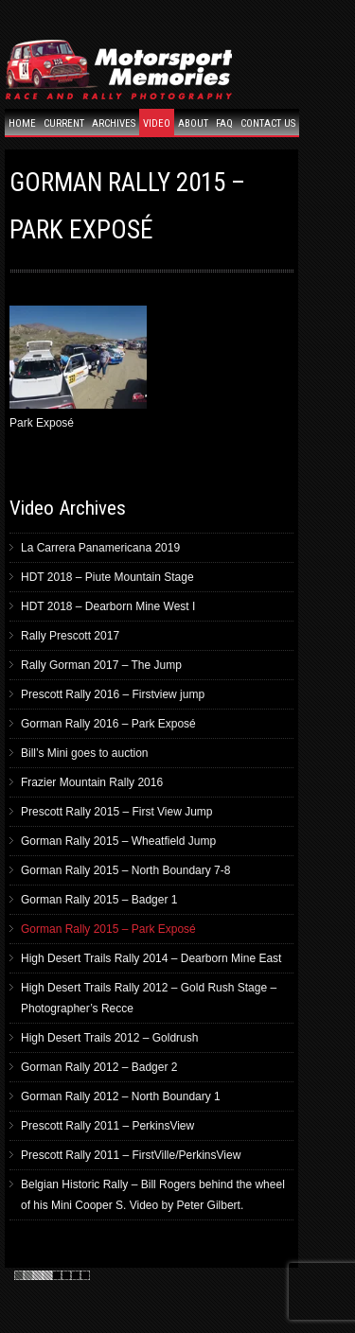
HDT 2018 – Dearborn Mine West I (108, 606)
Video (156, 123)
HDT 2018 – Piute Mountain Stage (107, 577)
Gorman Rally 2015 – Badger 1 (99, 899)
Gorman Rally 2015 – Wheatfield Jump (118, 841)
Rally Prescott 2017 (70, 635)
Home (22, 123)
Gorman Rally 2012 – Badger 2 (99, 1067)
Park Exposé (78, 368)
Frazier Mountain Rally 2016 (92, 782)
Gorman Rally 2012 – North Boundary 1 (121, 1096)
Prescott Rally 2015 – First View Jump (117, 811)
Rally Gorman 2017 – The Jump (101, 665)
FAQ (224, 123)
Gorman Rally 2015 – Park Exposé (108, 929)
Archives (113, 123)
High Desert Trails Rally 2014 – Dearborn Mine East (151, 958)
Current (64, 123)
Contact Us (267, 123)
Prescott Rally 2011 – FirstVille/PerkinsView (130, 1155)
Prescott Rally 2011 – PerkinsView (107, 1125)
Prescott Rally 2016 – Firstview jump (112, 694)
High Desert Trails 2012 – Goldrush (109, 1037)
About (193, 123)
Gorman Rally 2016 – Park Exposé (108, 723)
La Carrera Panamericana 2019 (100, 547)
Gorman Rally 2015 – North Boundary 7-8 (125, 870)
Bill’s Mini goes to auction (85, 753)
